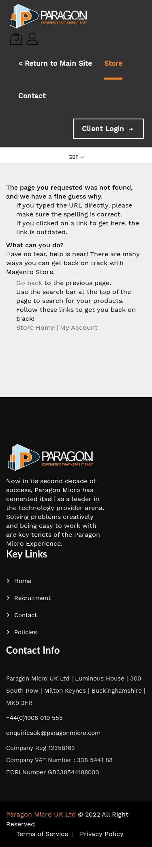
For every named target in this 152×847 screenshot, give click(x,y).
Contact (31, 96)
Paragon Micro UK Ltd (41, 814)
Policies (21, 632)
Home (19, 581)
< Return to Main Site (55, 63)
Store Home (35, 327)
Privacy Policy (102, 834)
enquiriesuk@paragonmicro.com (53, 733)
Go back (29, 283)
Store (113, 63)
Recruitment (28, 598)
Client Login (108, 129)
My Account (79, 327)
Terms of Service (42, 834)
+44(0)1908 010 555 (34, 718)
